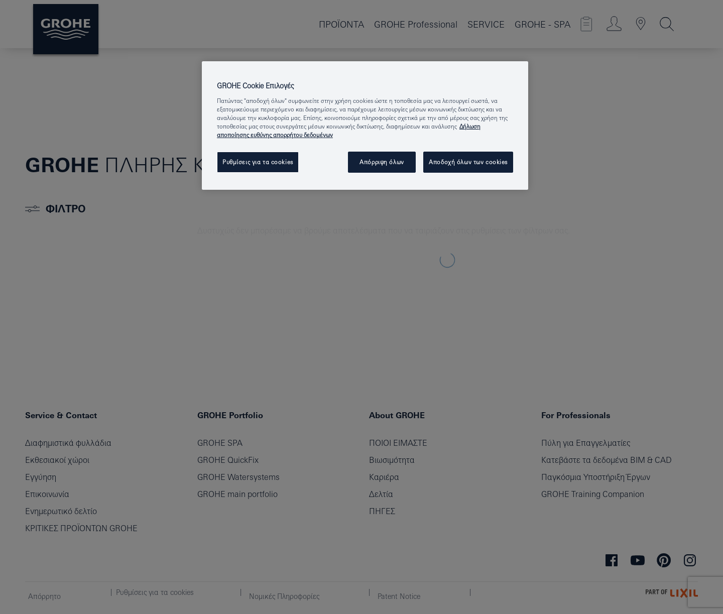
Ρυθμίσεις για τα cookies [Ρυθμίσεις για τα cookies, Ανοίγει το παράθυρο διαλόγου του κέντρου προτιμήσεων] (257, 162)
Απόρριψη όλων (381, 162)
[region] (365, 125)
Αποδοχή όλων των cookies (468, 162)
